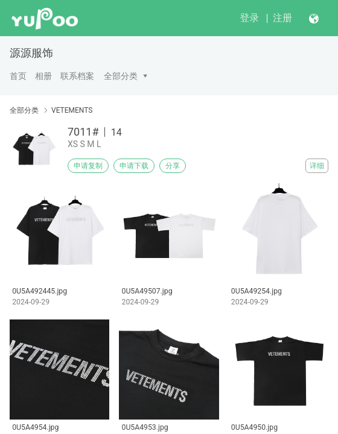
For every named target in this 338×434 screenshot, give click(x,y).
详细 (317, 166)
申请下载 (134, 166)
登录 (249, 18)
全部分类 (121, 76)
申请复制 (88, 166)
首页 (18, 76)
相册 (43, 76)
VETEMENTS (71, 110)
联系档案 (77, 76)
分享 (172, 166)
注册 (282, 18)
